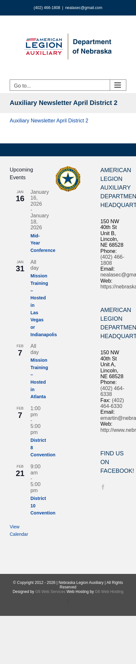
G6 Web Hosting (109, 591)
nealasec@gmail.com (83, 7)
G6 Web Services (50, 591)
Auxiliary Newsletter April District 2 (49, 120)
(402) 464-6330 (112, 403)
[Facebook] (103, 487)
